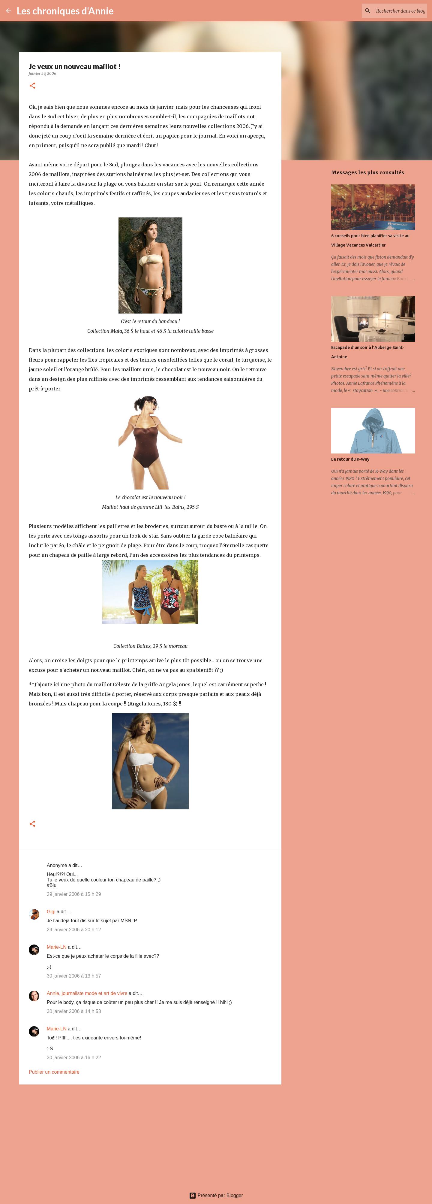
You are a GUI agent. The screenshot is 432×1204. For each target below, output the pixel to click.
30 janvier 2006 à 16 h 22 (74, 1057)
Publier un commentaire (54, 1072)
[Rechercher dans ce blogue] (395, 11)
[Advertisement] (150, 1135)
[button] (32, 86)
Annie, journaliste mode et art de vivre (87, 993)
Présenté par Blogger (216, 1195)
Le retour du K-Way (350, 459)
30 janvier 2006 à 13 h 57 (74, 975)
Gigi (51, 911)
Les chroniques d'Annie (65, 11)
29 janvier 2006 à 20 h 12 (74, 929)
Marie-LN (57, 947)
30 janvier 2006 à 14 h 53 (74, 1011)
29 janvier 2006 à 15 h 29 (74, 894)
